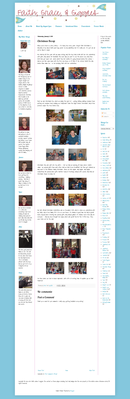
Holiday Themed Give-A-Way (106, 64)
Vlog (103, 282)
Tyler (103, 280)
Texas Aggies (106, 260)
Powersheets (85, 26)
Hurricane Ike (105, 185)
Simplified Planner (105, 249)
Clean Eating (105, 140)
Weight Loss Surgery (105, 288)
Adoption (104, 138)
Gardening (105, 170)
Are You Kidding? (104, 80)
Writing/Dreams (106, 302)
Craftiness (105, 142)
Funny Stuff (105, 165)
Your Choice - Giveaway (106, 53)
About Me (28, 26)
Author (20, 30)
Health (104, 175)
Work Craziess (106, 294)
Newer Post (41, 370)
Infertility (105, 189)
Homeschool (105, 183)
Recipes (104, 240)
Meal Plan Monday (105, 206)
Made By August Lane (43, 26)
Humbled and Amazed (105, 102)
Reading (104, 237)
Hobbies (104, 178)
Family (104, 156)
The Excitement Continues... (106, 86)
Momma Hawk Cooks (25, 41)
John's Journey (106, 194)
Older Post (92, 370)
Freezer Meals (99, 26)
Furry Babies (105, 168)
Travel (104, 273)
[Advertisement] (66, 355)
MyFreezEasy (106, 221)
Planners (58, 26)
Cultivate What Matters (106, 146)
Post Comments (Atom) (51, 374)
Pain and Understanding (106, 97)
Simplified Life (106, 245)
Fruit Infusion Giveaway (105, 91)
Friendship (105, 163)
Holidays (104, 180)
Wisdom (104, 292)
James (104, 192)
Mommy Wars (105, 213)
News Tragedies (106, 229)
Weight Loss (105, 285)
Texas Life (105, 264)
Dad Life (104, 151)
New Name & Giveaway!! (105, 58)
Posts (104, 113)
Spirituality (105, 253)
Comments (105, 117)
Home (20, 26)
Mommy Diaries (106, 209)
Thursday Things (106, 267)
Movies (104, 216)
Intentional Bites (71, 26)
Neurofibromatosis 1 (106, 225)
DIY (103, 149)
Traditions (105, 271)
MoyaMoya (105, 218)
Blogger (72, 391)
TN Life (104, 258)
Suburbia (104, 255)
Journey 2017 (105, 198)
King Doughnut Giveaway (106, 69)
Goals (103, 173)
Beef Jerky (29, 43)
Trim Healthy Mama (105, 277)
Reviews (104, 242)
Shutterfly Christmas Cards (106, 75)
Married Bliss (105, 201)
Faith (103, 154)
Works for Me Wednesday (105, 299)
